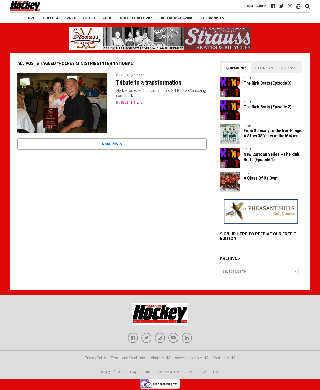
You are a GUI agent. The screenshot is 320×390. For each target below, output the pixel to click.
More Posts (112, 143)
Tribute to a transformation (148, 82)
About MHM (160, 358)
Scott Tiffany (131, 102)
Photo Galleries (137, 18)
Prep (71, 18)
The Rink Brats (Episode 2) (267, 106)
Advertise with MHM (191, 358)
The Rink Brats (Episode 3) (267, 83)
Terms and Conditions (128, 358)
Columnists (212, 18)
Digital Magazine (176, 18)
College (51, 18)
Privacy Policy (95, 358)
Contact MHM (224, 358)
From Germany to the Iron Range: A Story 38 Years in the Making (273, 133)
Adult (108, 18)
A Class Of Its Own (260, 178)
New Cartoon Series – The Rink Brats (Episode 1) (271, 157)
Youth (88, 18)
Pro (32, 18)
